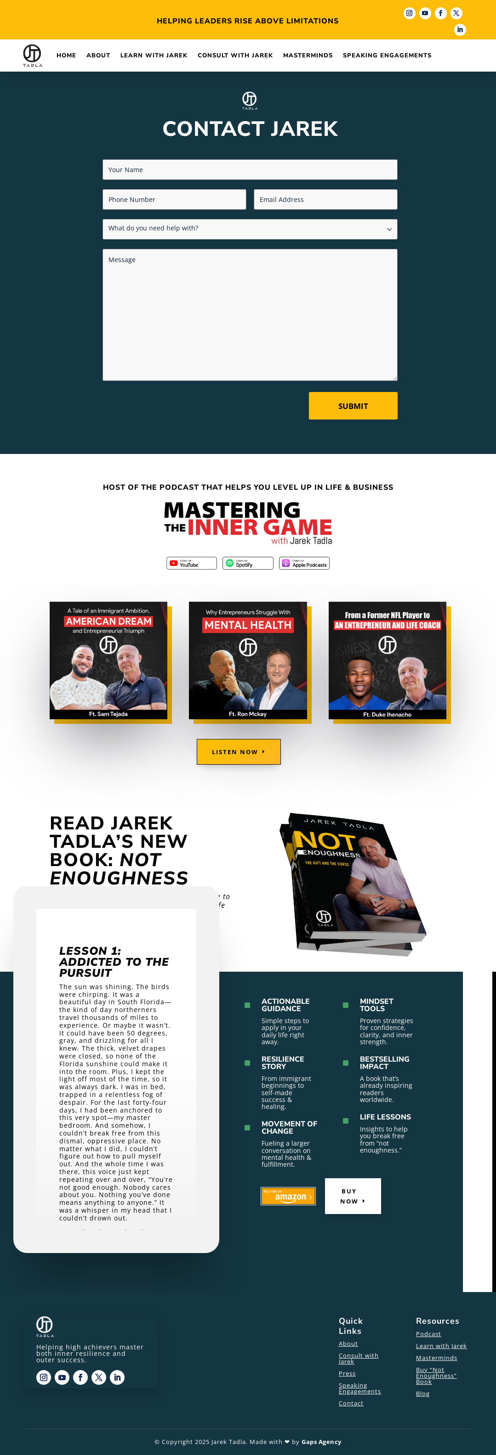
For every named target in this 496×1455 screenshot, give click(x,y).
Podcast (428, 1334)
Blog (423, 1393)
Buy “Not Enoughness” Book (436, 1375)
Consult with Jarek (235, 55)
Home (66, 55)
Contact (351, 1403)
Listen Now (235, 752)
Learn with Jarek (154, 55)
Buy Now (349, 1196)
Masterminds (308, 55)
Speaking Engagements (387, 55)
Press (347, 1373)
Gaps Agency (322, 1442)
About (98, 55)
